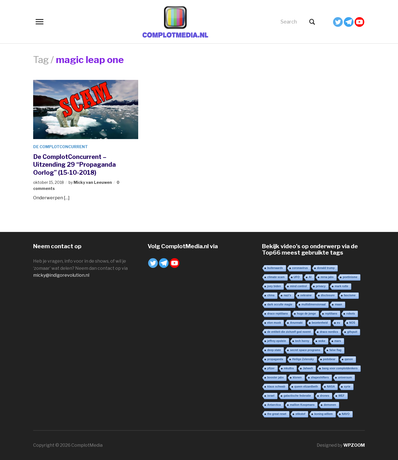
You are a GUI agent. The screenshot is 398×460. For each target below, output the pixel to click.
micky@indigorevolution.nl (61, 275)
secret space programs (305, 350)
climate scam (276, 277)
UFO (297, 277)
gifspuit (352, 331)
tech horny (302, 341)
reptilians (331, 313)
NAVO (346, 413)
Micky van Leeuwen (93, 182)
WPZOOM (354, 445)
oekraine (306, 295)
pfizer (271, 368)
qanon (349, 359)
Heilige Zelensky (303, 359)
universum (345, 377)
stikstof (300, 413)
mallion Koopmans (302, 404)
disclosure (328, 295)
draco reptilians (277, 313)
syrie (347, 386)
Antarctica (274, 404)
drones (324, 395)
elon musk (274, 322)
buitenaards (275, 268)
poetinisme (350, 277)
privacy (321, 286)
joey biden (274, 286)
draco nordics (329, 331)
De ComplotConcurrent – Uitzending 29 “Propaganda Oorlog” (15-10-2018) (74, 164)
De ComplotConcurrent (60, 146)
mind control (298, 286)
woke (321, 341)
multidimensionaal (314, 304)
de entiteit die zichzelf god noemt (289, 331)
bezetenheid (320, 322)
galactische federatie (297, 395)
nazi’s (287, 295)
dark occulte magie (279, 304)
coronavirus (300, 268)
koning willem (323, 413)
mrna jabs (327, 277)
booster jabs (275, 377)
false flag (335, 350)
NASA (331, 386)
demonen (330, 404)
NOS (352, 322)
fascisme (350, 295)
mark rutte (341, 286)
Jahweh (308, 368)
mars (337, 341)
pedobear (329, 359)
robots (350, 313)
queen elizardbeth (306, 386)
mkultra (289, 368)
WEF (341, 395)
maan (338, 304)
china (270, 295)
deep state (274, 350)
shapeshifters (320, 377)
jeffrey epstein (276, 341)
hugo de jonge (306, 313)
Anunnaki (296, 322)
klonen (297, 377)
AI (310, 277)
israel (270, 395)
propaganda (275, 359)
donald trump (326, 268)
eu (338, 322)
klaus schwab (276, 386)
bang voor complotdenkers (339, 368)
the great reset (276, 413)
